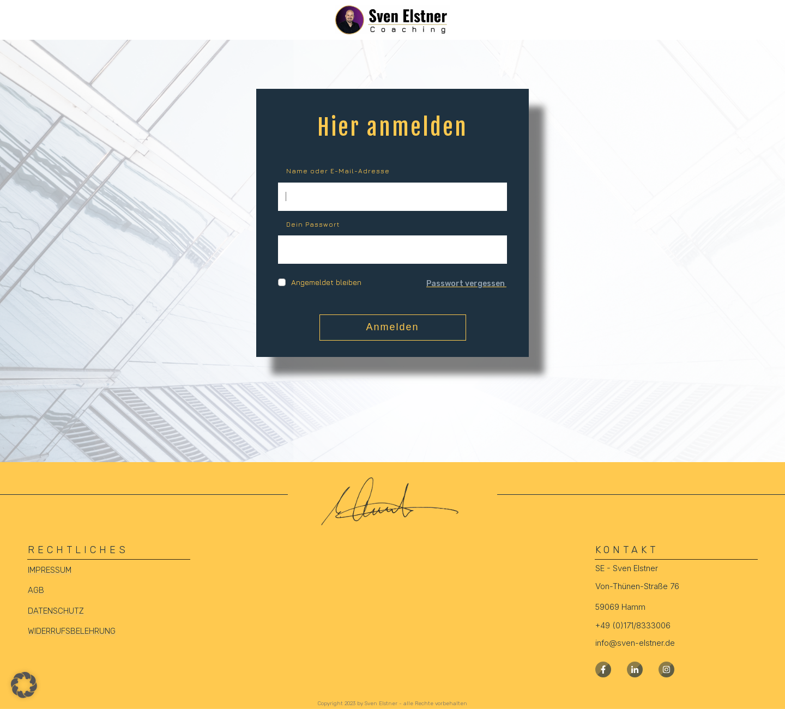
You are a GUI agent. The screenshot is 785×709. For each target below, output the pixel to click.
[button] (24, 685)
